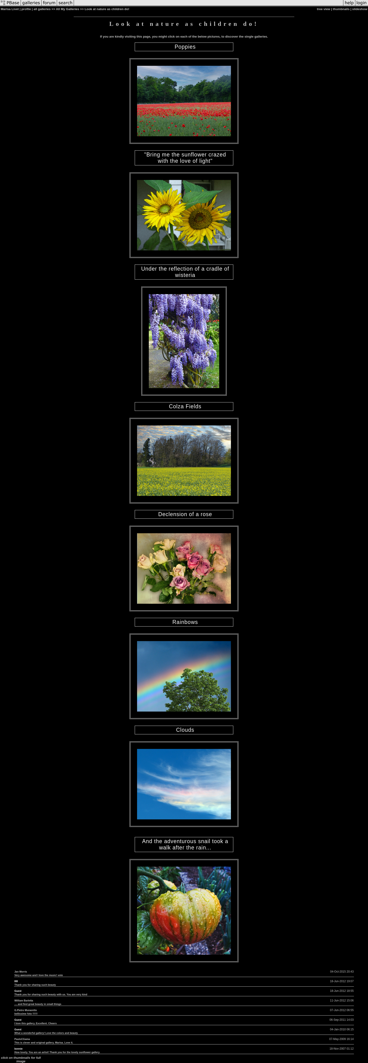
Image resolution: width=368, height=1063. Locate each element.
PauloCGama (22, 1039)
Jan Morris (20, 971)
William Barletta (23, 1000)
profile (26, 9)
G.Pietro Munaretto (25, 1010)
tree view (323, 9)
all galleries (42, 9)
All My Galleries (67, 9)
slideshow (359, 9)
